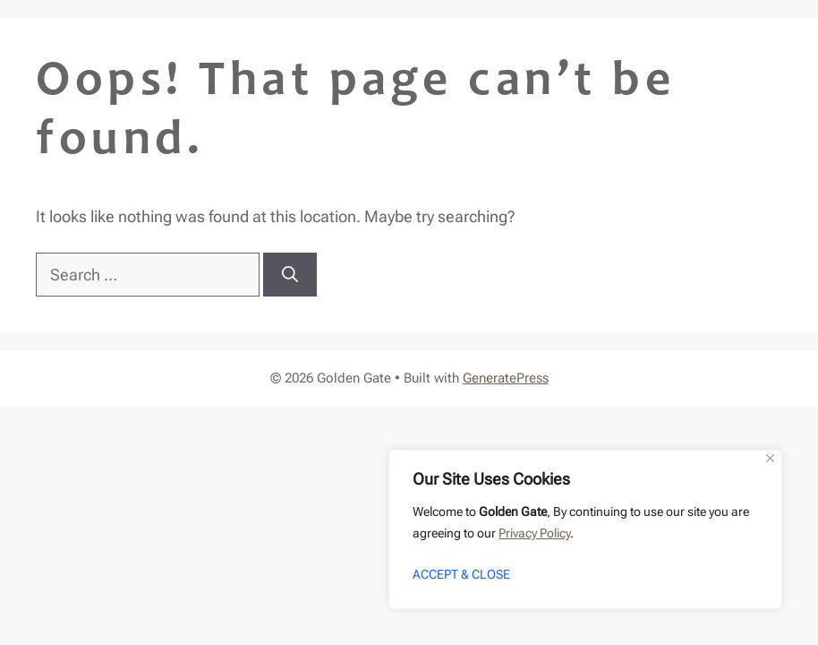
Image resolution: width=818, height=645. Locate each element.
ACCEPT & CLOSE (461, 574)
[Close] (770, 458)
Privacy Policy (534, 533)
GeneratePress (506, 378)
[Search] (290, 275)
